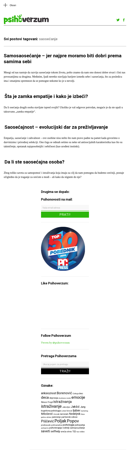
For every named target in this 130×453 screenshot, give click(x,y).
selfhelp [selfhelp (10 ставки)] (55, 431)
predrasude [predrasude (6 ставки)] (46, 425)
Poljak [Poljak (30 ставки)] (60, 420)
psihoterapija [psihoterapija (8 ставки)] (55, 427)
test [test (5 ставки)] (78, 432)
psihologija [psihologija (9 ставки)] (68, 424)
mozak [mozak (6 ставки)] (56, 414)
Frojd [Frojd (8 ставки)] (50, 402)
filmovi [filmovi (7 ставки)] (44, 402)
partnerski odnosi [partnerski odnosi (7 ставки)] (69, 417)
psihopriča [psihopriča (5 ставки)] (45, 428)
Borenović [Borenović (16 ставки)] (64, 393)
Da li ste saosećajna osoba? (34, 162)
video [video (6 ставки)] (82, 431)
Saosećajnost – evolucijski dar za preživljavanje (56, 127)
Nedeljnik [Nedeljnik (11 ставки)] (74, 414)
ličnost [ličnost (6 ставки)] (69, 411)
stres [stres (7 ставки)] (69, 431)
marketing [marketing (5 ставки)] (84, 411)
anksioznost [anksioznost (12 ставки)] (48, 393)
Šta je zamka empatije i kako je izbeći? (46, 96)
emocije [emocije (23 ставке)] (78, 397)
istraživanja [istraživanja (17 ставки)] (62, 402)
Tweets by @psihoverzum (55, 342)
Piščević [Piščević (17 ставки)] (47, 421)
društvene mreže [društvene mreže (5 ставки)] (65, 398)
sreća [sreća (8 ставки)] (63, 431)
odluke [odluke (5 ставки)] (48, 417)
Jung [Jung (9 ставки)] (82, 406)
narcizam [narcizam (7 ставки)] (64, 414)
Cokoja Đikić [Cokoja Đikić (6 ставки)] (78, 393)
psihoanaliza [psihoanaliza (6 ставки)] (56, 425)
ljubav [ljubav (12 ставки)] (76, 410)
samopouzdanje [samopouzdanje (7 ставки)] (77, 428)
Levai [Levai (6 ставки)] (63, 411)
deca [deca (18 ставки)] (45, 397)
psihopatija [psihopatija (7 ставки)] (80, 425)
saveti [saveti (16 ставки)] (45, 431)
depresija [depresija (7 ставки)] (53, 398)
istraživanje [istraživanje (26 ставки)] (51, 406)
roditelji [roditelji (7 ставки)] (65, 428)
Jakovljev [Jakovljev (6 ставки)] (66, 407)
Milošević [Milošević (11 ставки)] (47, 414)
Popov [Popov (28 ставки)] (73, 420)
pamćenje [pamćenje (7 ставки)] (56, 417)
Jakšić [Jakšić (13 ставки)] (75, 406)
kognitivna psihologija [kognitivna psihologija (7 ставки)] (51, 411)
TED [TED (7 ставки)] (74, 431)
